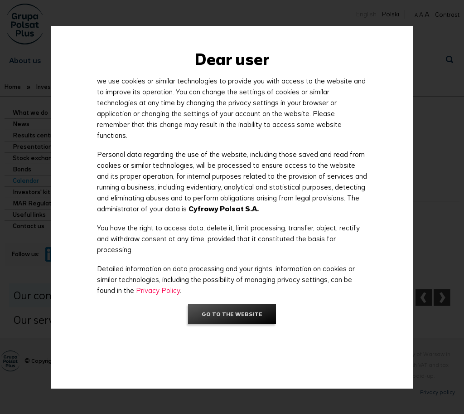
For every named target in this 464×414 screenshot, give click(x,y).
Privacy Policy (158, 290)
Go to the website (232, 314)
